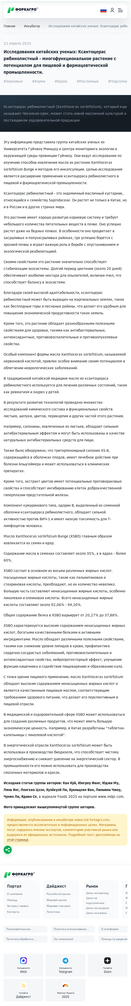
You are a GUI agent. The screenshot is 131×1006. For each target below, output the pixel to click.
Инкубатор (32, 26)
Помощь (12, 900)
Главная (9, 26)
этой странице (17, 840)
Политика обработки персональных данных (20, 940)
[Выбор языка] (103, 10)
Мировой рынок (57, 900)
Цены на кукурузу (97, 908)
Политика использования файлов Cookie (70, 930)
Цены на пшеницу (97, 893)
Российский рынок (59, 894)
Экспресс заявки (17, 906)
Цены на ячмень (96, 913)
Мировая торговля (58, 906)
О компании (14, 894)
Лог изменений (63, 939)
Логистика (53, 911)
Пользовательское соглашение (18, 930)
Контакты (13, 911)
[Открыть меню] (120, 10)
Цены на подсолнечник (95, 900)
